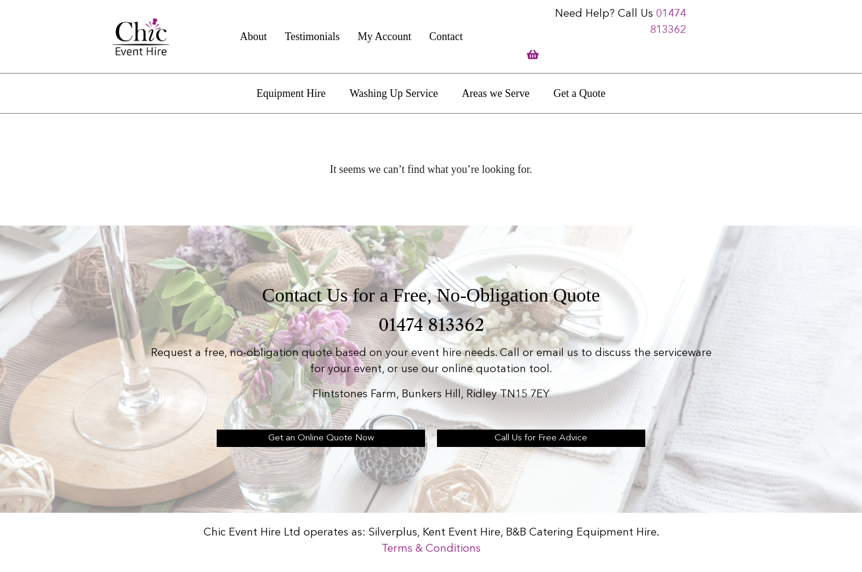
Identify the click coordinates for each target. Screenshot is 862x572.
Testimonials (312, 36)
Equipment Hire (291, 93)
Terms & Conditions (431, 548)
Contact (446, 36)
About (253, 36)
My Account (384, 36)
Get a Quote (579, 93)
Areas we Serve (496, 93)
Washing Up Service (394, 93)
